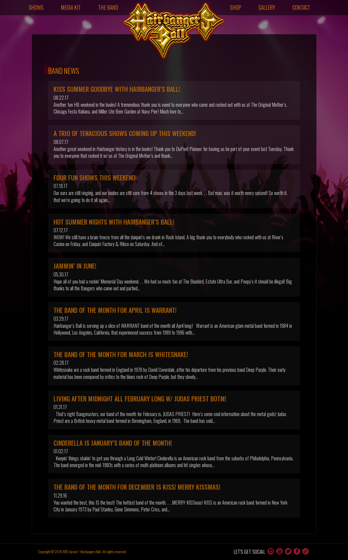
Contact (301, 7)
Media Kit (71, 7)
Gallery (267, 7)
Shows (36, 7)
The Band (108, 7)
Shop (235, 7)
